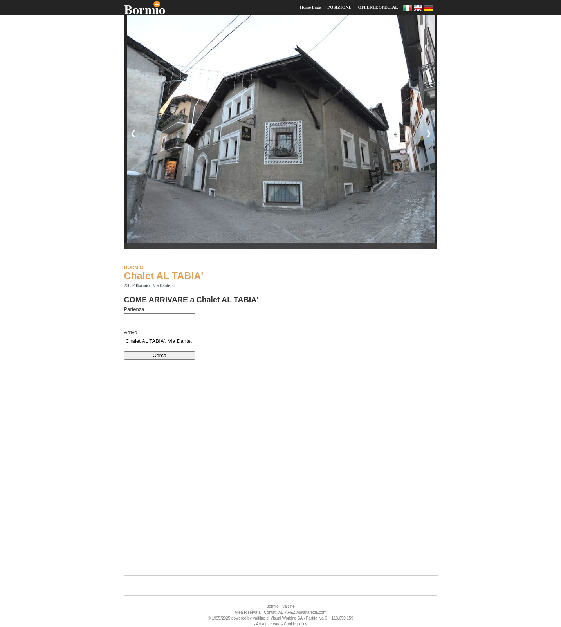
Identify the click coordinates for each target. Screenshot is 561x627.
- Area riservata (267, 624)
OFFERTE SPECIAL (378, 7)
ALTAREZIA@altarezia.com (302, 612)
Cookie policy (295, 624)
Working (289, 618)
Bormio (272, 606)
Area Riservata (247, 612)
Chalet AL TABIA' (164, 275)
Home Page (310, 7)
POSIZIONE (339, 7)
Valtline (288, 606)
